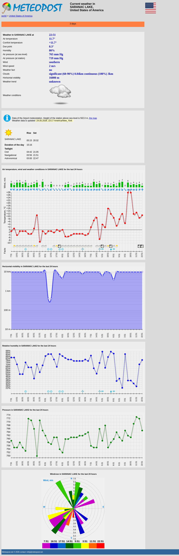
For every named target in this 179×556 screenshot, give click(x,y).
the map (93, 118)
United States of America (20, 16)
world (4, 16)
